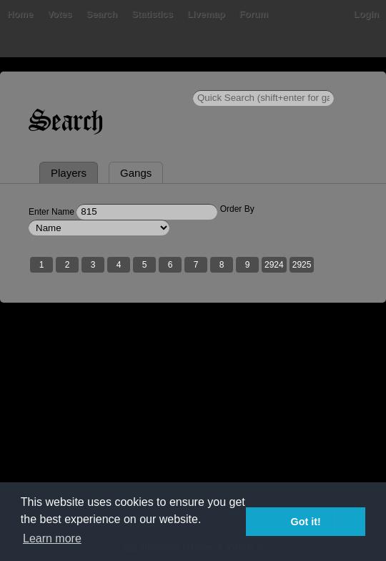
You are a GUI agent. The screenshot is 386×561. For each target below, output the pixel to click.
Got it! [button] (306, 521)
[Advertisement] (193, 431)
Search (101, 14)
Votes (59, 14)
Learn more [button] (52, 538)
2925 (302, 265)
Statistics (152, 14)
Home (20, 14)
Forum (253, 14)
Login (366, 14)
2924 (274, 265)
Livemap (206, 14)
